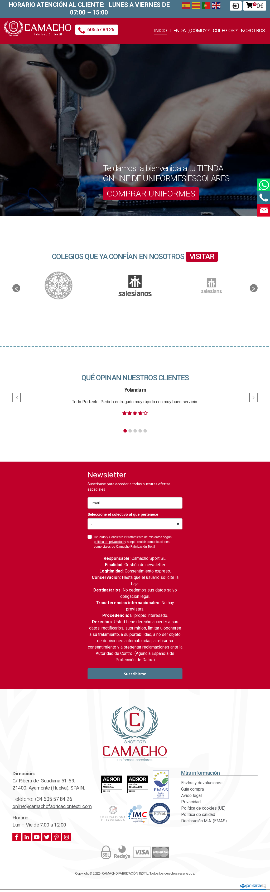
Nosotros (253, 30)
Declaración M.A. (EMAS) (204, 820)
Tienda (177, 30)
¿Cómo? (197, 30)
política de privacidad (109, 542)
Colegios (223, 30)
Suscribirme (135, 673)
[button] (16, 288)
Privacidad (191, 801)
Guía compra (192, 789)
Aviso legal (191, 795)
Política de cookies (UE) (203, 808)
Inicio (160, 30)
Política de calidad (198, 814)
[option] (135, 285)
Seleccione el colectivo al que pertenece (123, 514)
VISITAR (202, 256)
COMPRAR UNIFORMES (151, 194)
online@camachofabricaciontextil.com (52, 806)
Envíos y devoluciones (202, 782)
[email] (135, 503)
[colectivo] (135, 523)
